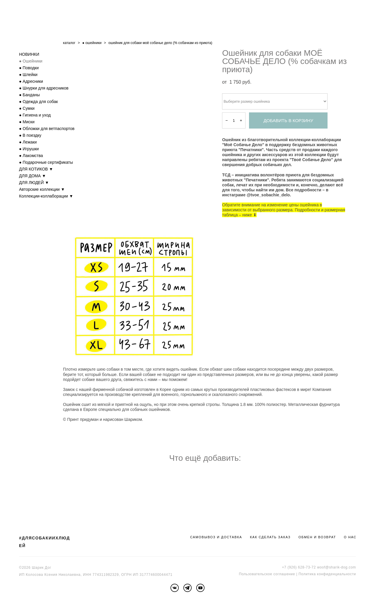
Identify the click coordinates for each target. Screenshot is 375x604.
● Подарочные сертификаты (46, 162)
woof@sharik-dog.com (336, 567)
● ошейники (92, 43)
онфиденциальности (337, 574)
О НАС (350, 537)
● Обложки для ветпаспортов (46, 128)
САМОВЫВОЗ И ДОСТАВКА (216, 537)
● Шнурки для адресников (44, 88)
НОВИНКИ (29, 54)
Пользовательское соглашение (267, 574)
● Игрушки (29, 148)
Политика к (309, 574)
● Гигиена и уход (35, 115)
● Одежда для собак (38, 101)
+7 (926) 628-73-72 (299, 567)
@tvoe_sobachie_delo (268, 195)
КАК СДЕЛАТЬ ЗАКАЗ (270, 537)
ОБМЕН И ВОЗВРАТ (317, 537)
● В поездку (30, 135)
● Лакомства (31, 155)
